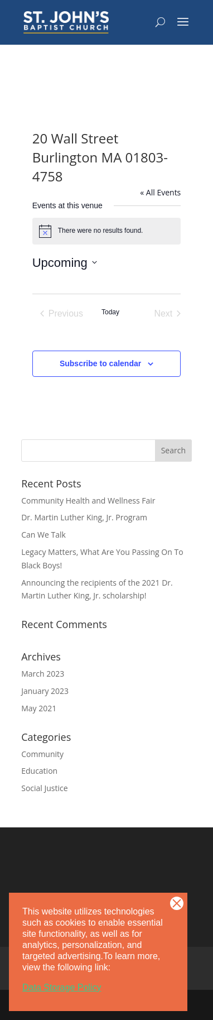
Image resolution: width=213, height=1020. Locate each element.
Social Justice (44, 788)
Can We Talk (43, 534)
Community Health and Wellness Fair (88, 500)
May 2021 (38, 708)
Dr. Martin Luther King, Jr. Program (84, 517)
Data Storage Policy (61, 987)
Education (39, 770)
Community (42, 754)
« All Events (160, 192)
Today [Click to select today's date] (110, 312)
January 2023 (45, 691)
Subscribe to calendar (100, 363)
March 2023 (42, 673)
